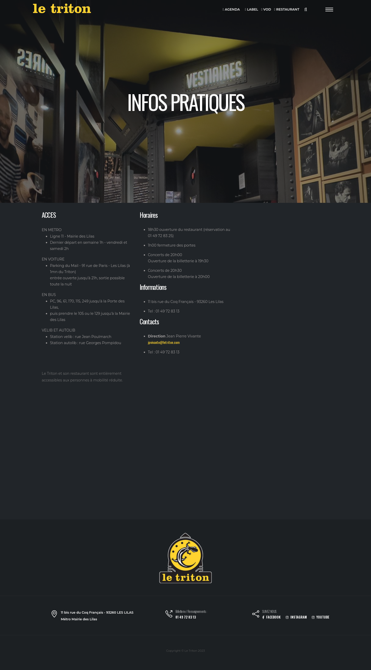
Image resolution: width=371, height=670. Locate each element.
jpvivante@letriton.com (164, 342)
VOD (266, 9)
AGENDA (231, 9)
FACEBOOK (271, 617)
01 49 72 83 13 (185, 617)
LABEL (251, 9)
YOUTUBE (320, 617)
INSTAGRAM (296, 617)
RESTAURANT (286, 9)
